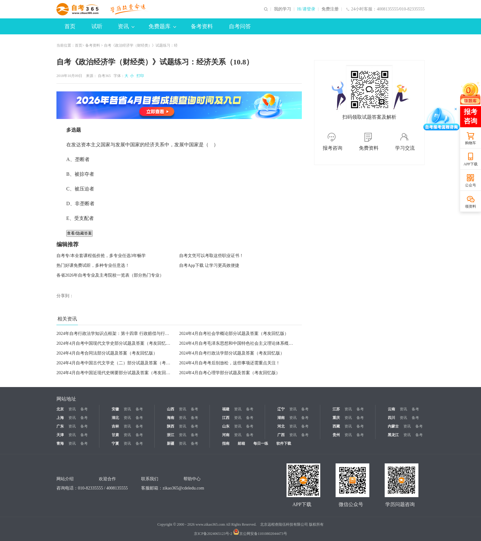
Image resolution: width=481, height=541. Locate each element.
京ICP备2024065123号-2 (213, 533)
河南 (225, 435)
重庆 (336, 418)
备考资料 (202, 26)
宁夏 (115, 443)
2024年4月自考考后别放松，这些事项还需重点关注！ (229, 363)
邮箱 (241, 443)
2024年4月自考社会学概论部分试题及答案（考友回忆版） (234, 333)
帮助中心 (192, 479)
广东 (60, 426)
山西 (170, 409)
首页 (69, 26)
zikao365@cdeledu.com (183, 488)
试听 (96, 26)
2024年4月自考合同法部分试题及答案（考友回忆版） (106, 353)
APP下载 (471, 164)
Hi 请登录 (306, 9)
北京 (60, 409)
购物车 (470, 143)
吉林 (115, 426)
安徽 (115, 409)
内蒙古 (393, 426)
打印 (139, 76)
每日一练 (260, 443)
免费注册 (330, 9)
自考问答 (240, 26)
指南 (225, 443)
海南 (170, 418)
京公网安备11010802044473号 (260, 533)
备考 (84, 409)
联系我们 (149, 479)
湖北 (115, 418)
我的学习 (282, 9)
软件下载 (283, 443)
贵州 (336, 435)
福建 (225, 409)
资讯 (126, 26)
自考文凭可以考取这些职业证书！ (211, 255)
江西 (225, 418)
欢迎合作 (107, 479)
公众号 (470, 185)
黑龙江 (393, 435)
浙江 (170, 435)
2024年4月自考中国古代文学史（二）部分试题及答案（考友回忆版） (121, 363)
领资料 (470, 206)
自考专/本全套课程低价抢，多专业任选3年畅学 (101, 255)
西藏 (336, 426)
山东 (225, 426)
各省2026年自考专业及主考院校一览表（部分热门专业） (110, 275)
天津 (60, 435)
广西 (281, 435)
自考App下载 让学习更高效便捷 (209, 265)
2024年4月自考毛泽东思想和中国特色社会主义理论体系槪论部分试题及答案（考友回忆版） (266, 343)
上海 (60, 418)
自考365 (104, 76)
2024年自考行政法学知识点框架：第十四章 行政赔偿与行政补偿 (117, 333)
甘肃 (115, 435)
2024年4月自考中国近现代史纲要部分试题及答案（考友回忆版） (117, 372)
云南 (391, 409)
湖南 (281, 418)
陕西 (170, 426)
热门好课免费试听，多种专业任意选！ (92, 265)
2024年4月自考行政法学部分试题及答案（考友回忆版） (231, 353)
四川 (391, 418)
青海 (60, 443)
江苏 (336, 409)
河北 (281, 426)
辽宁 (281, 409)
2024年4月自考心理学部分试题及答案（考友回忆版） (229, 372)
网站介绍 (65, 479)
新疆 (170, 443)
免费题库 (162, 26)
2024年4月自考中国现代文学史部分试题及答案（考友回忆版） (115, 343)
